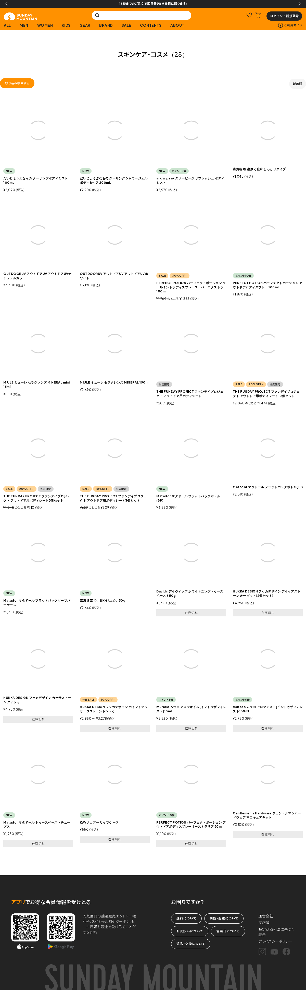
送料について (186, 918)
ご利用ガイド (290, 25)
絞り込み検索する (17, 83)
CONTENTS (150, 25)
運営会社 (266, 916)
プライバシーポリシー (276, 941)
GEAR (85, 25)
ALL (7, 25)
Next (299, 4)
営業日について (227, 931)
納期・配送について (224, 918)
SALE (126, 25)
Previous (6, 4)
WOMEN (45, 25)
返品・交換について (190, 944)
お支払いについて (189, 931)
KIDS (66, 25)
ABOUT (177, 25)
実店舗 (264, 922)
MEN (24, 25)
